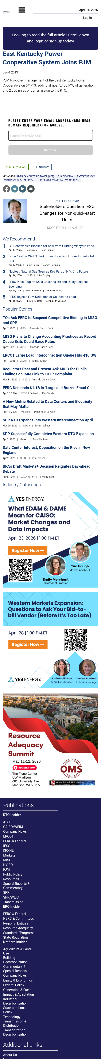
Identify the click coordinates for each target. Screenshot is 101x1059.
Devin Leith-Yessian (56, 301)
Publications (18, 805)
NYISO (29, 275)
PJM (6, 870)
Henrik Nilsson (46, 476)
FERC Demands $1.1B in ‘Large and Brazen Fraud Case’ (49, 388)
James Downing (51, 265)
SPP (6, 893)
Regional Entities (15, 923)
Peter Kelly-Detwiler (44, 411)
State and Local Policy (14, 1010)
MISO (23, 328)
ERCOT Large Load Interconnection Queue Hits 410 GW (49, 355)
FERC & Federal (34, 290)
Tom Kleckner (39, 360)
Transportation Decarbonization (15, 1032)
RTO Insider (12, 815)
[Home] (6, 12)
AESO (7, 822)
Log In (87, 18)
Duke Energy (65, 176)
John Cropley (47, 250)
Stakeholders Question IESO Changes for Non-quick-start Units (67, 213)
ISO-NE (23, 458)
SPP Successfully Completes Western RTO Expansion (48, 434)
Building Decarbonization (15, 960)
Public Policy (32, 265)
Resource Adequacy (18, 928)
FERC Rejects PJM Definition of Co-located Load (42, 297)
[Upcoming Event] (50, 539)
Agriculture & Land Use (17, 951)
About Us (10, 1055)
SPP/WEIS (11, 897)
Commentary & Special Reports (15, 969)
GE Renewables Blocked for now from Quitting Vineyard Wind (51, 246)
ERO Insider (12, 906)
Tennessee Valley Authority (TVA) (58, 179)
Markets (25, 411)
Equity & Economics (18, 980)
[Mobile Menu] (22, 13)
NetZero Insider (15, 942)
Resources (31, 250)
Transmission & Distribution (14, 1023)
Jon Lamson (39, 458)
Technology (11, 1017)
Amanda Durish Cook (41, 328)
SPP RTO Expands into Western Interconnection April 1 (49, 420)
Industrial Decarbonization (15, 1001)
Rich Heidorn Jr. (67, 201)
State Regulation (15, 937)
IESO (6, 846)
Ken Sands (48, 393)
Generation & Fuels (17, 990)
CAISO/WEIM (27, 476)
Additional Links (22, 1045)
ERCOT (23, 360)
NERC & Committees (18, 918)
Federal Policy (13, 985)
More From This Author (67, 227)
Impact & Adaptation (18, 994)
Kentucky (42, 167)
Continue (50, 150)
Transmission (13, 902)
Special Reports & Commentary (16, 886)
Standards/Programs (19, 933)
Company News (16, 167)
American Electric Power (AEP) (35, 176)
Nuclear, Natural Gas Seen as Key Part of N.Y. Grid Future (48, 271)
